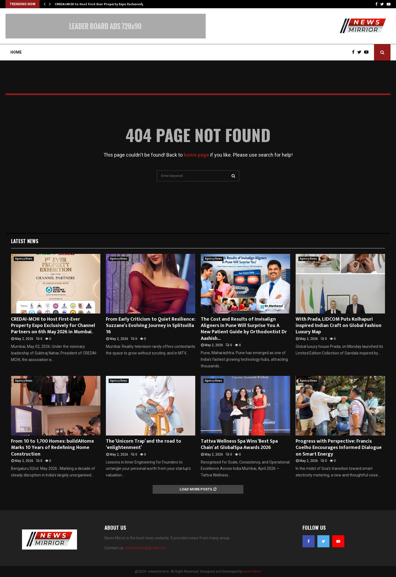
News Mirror (252, 571)
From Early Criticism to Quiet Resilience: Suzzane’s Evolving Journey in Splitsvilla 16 (150, 325)
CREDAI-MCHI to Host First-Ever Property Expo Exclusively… (100, 4)
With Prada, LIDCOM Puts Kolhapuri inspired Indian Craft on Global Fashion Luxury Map (338, 325)
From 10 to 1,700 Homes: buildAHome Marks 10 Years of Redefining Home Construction (52, 447)
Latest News (24, 241)
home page (196, 155)
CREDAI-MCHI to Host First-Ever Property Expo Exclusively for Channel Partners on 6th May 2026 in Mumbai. (53, 325)
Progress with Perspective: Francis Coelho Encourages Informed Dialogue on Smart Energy (339, 447)
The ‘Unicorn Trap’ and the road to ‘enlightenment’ (143, 444)
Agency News (23, 258)
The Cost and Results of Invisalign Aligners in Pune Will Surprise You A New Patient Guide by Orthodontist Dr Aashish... (244, 329)
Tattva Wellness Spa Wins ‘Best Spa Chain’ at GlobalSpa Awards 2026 (239, 444)
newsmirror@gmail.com (146, 548)
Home (16, 52)
